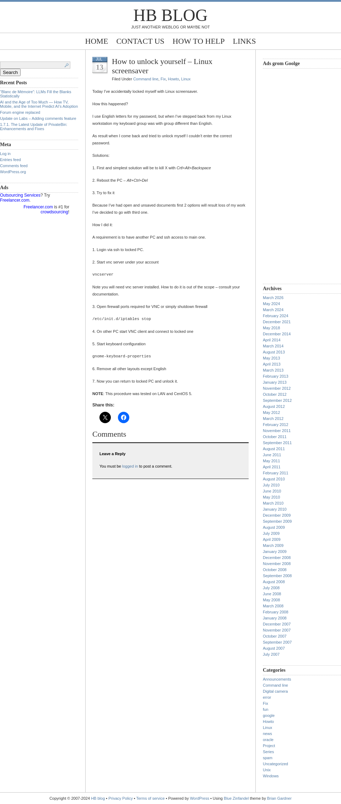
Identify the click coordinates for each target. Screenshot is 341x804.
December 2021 (277, 322)
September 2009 (277, 521)
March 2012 (273, 418)
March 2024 (273, 310)
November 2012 (277, 388)
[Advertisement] (291, 175)
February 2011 (275, 473)
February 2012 (275, 424)
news (267, 733)
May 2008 (271, 600)
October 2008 (275, 570)
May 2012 (271, 412)
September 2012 (277, 400)
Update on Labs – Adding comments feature (38, 118)
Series (268, 752)
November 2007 (277, 630)
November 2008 (277, 563)
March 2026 (273, 297)
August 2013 (274, 352)
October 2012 (275, 394)
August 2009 (274, 527)
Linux (185, 79)
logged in (130, 466)
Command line (145, 79)
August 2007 (274, 648)
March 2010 (273, 503)
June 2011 (272, 455)
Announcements (277, 679)
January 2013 (275, 382)
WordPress (199, 798)
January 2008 (275, 618)
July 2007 (271, 654)
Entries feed (10, 160)
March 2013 (273, 370)
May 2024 (271, 304)
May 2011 (271, 461)
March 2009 (273, 545)
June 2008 (272, 594)
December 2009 (277, 515)
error (267, 697)
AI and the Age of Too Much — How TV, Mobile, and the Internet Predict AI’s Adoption (39, 104)
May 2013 (271, 358)
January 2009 (275, 551)
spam (267, 758)
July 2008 (271, 588)
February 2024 (275, 316)
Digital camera (275, 691)
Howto (173, 79)
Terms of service (150, 798)
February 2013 (275, 376)
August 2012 (274, 406)
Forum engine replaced (20, 112)
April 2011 (272, 467)
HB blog (170, 15)
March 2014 (273, 346)
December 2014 (277, 334)
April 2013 (272, 364)
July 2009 (271, 533)
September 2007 (277, 642)
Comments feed (14, 166)
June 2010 (272, 491)
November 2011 (277, 430)
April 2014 (272, 340)
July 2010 (271, 485)
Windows (271, 776)
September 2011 (277, 443)
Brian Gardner (279, 798)
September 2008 (277, 576)
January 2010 (275, 509)
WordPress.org (13, 172)
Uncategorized (275, 764)
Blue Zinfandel (237, 798)
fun (265, 709)
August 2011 (274, 449)
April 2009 (272, 539)
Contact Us (140, 41)
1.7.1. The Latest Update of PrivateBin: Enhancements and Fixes (33, 126)
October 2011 (275, 437)
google (269, 715)
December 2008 (277, 557)
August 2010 (274, 479)
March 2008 (273, 606)
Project (269, 746)
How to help (199, 41)
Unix (267, 770)
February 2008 (275, 612)
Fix (163, 79)
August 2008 (274, 582)
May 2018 (271, 328)
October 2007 (275, 636)
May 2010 (271, 497)
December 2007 (277, 624)
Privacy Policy (121, 798)
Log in (5, 153)
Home (96, 41)
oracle (268, 740)
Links (244, 41)
